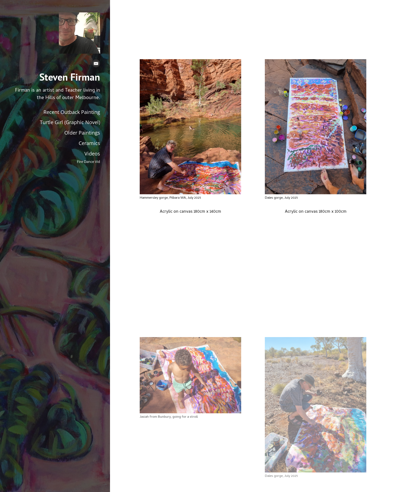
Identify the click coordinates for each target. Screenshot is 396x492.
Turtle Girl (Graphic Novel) (70, 122)
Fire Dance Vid (88, 161)
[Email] (96, 64)
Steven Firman (69, 77)
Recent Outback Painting (71, 112)
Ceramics (89, 143)
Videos (92, 153)
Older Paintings (82, 132)
